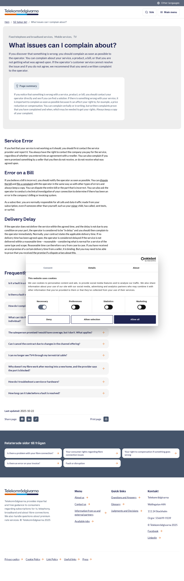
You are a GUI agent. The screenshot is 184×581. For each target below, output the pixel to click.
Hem (7, 22)
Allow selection (92, 319)
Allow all (135, 319)
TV (75, 36)
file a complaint (25, 183)
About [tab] (136, 268)
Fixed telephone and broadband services (30, 36)
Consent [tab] (48, 268)
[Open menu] (168, 12)
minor (74, 205)
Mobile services (63, 36)
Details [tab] (92, 268)
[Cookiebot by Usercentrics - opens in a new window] (143, 259)
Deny (49, 319)
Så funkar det (20, 22)
